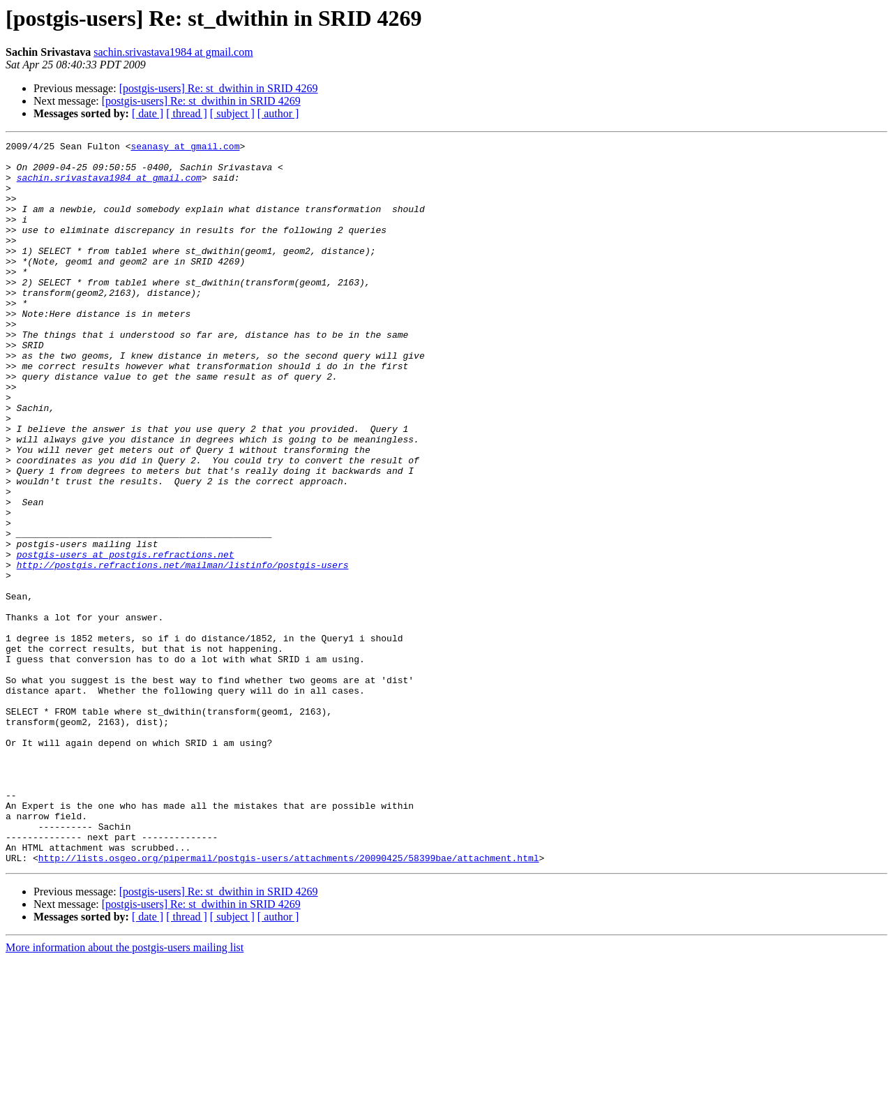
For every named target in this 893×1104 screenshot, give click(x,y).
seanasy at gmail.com (184, 148)
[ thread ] (186, 113)
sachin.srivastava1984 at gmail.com (173, 52)
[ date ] (147, 113)
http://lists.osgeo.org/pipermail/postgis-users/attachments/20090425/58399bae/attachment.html (288, 1002)
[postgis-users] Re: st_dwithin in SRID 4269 (218, 88)
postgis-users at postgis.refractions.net (125, 638)
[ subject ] (232, 113)
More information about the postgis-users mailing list (124, 1092)
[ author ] (278, 113)
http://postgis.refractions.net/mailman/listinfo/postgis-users (183, 650)
